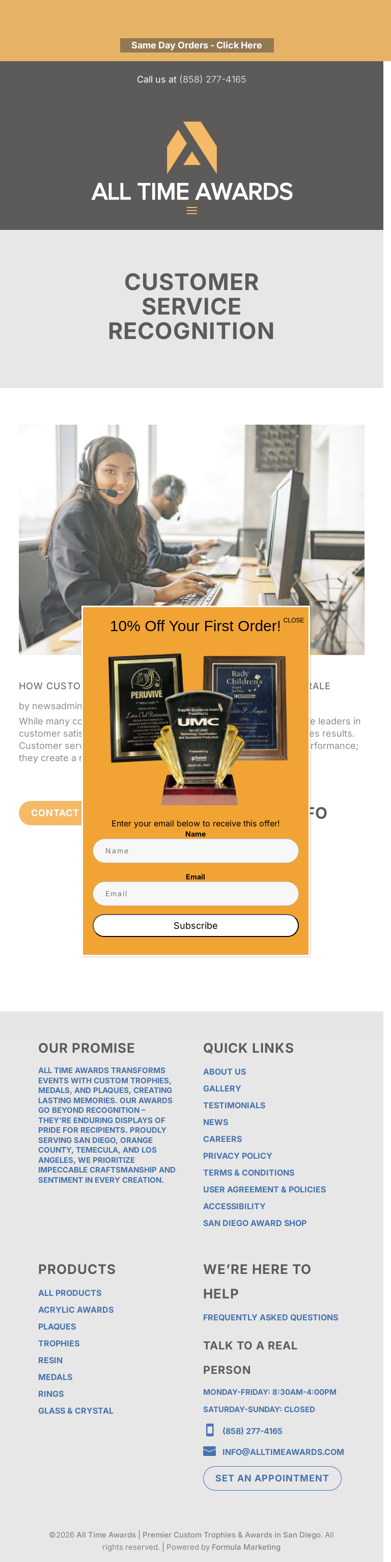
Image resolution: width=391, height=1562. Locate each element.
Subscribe (196, 925)
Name (195, 833)
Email (195, 876)
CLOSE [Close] (294, 620)
